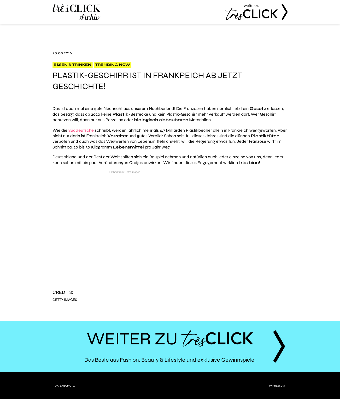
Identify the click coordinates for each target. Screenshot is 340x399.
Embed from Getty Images (124, 172)
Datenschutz (65, 385)
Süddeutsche (81, 130)
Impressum (277, 385)
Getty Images (65, 300)
